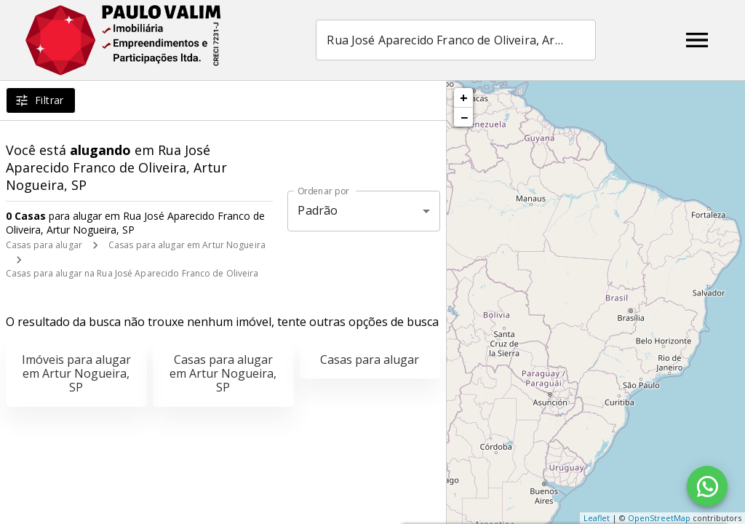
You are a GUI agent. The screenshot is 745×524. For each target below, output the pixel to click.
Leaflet (596, 517)
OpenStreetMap (659, 517)
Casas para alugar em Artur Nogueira (187, 245)
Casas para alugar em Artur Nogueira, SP (223, 373)
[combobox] (456, 40)
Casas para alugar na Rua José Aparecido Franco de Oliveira (132, 273)
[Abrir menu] (697, 40)
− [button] (464, 117)
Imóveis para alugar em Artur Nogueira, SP (76, 373)
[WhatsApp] (707, 486)
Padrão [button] (318, 210)
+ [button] (464, 97)
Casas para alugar (44, 245)
